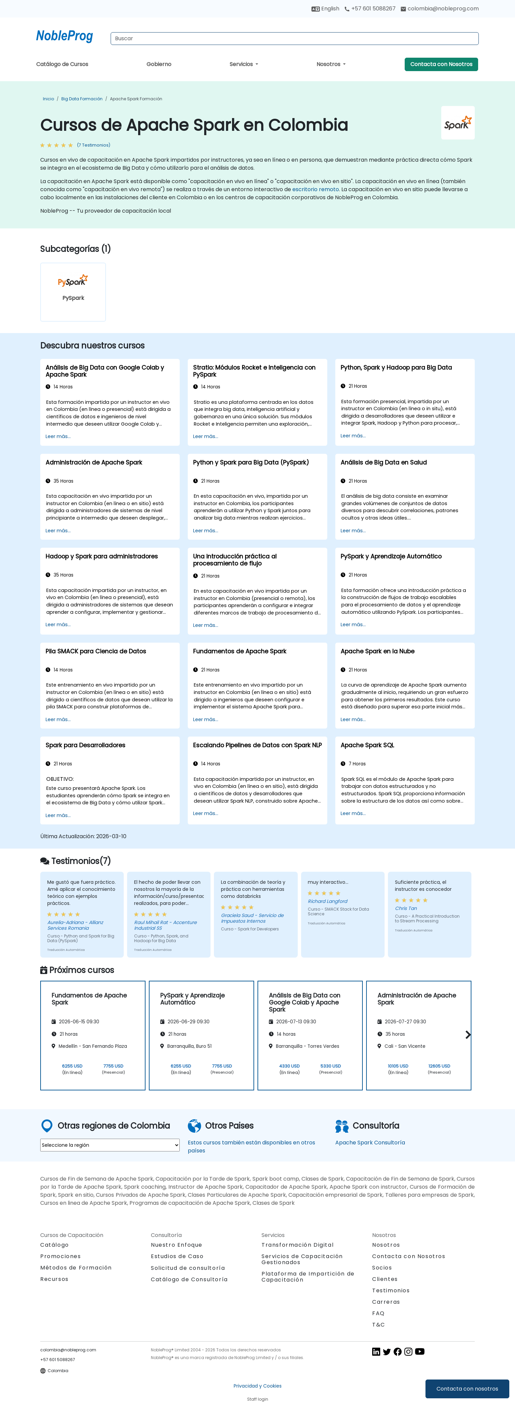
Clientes (385, 1279)
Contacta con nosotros (467, 1389)
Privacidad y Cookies (258, 1386)
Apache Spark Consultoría (370, 1142)
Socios (382, 1268)
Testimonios (391, 1290)
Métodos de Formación (76, 1268)
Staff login (257, 1399)
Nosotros (329, 64)
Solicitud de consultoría (188, 1268)
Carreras (386, 1302)
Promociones (60, 1256)
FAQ (378, 1313)
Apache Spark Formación (136, 99)
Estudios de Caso (177, 1256)
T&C (378, 1325)
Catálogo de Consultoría (189, 1279)
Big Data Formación (82, 99)
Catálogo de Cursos (62, 64)
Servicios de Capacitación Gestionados (302, 1259)
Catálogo (54, 1245)
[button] (466, 1034)
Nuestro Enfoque (177, 1245)
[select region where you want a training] (110, 1145)
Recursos (54, 1279)
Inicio (48, 99)
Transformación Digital (298, 1245)
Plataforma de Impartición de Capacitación (308, 1277)
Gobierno (159, 64)
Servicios (242, 64)
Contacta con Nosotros (441, 64)
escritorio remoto (315, 189)
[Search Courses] (295, 38)
